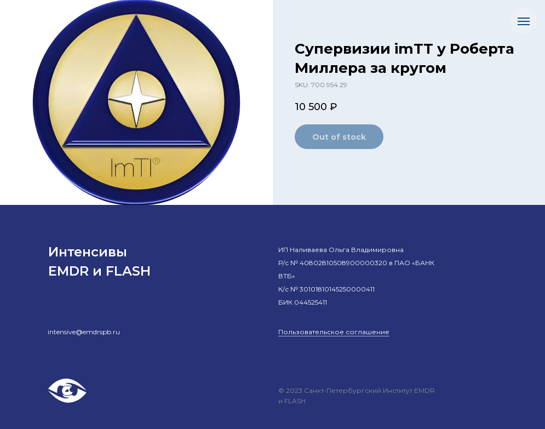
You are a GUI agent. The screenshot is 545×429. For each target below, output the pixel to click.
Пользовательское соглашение (333, 332)
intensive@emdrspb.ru (84, 332)
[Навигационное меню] (524, 21)
